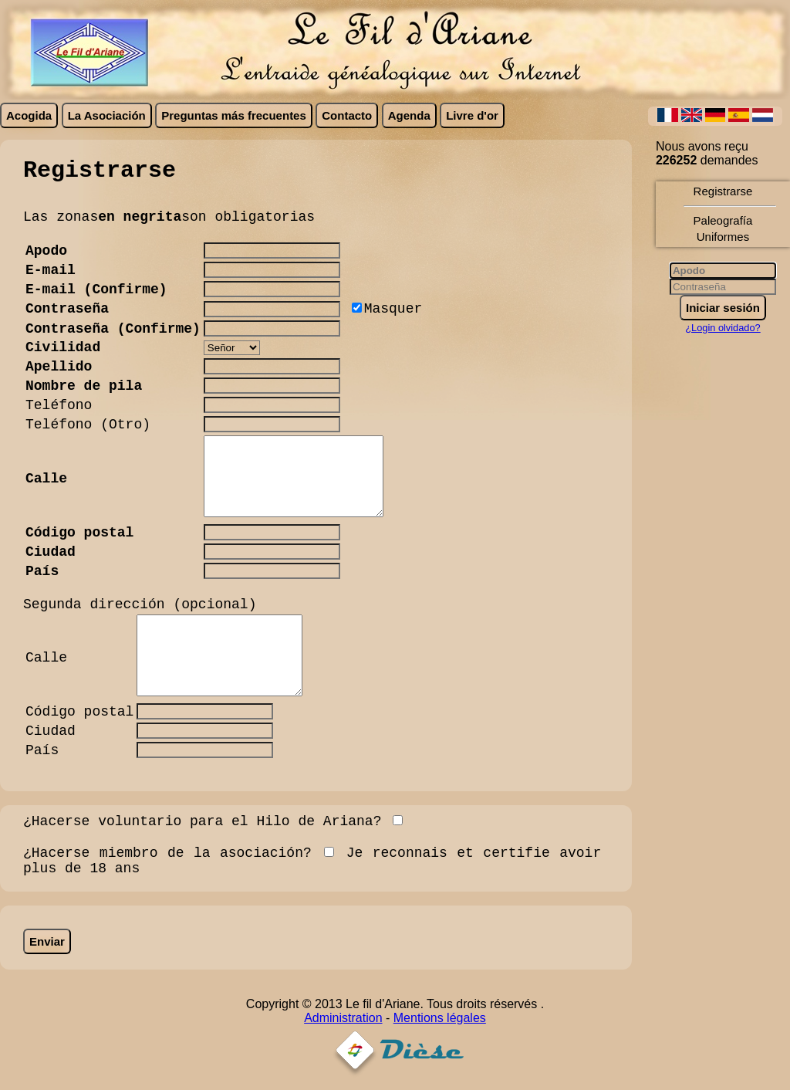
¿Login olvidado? (722, 327)
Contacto (347, 115)
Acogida (29, 115)
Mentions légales (439, 1017)
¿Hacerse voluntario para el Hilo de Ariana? (202, 821)
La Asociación (107, 115)
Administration (343, 1017)
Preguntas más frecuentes (233, 115)
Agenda (409, 115)
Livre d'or (472, 115)
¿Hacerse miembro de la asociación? (167, 853)
